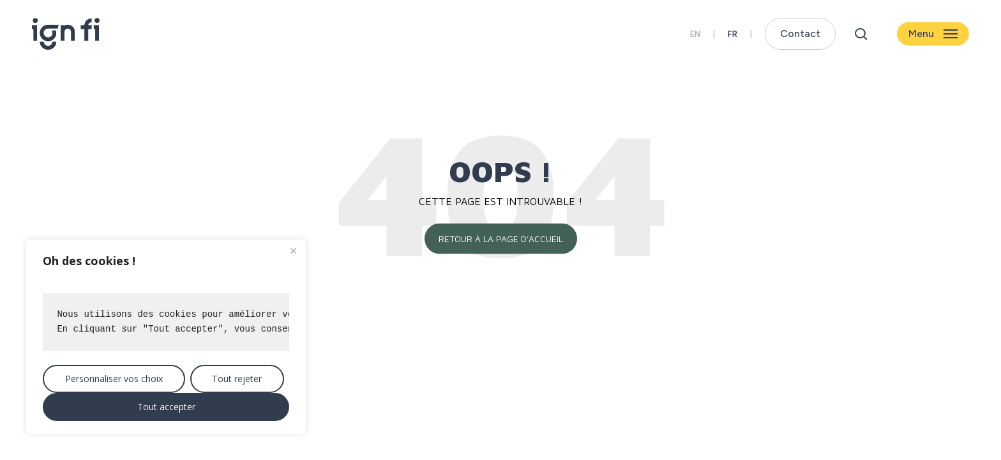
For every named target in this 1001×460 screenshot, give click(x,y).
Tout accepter (166, 407)
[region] (166, 337)
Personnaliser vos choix (114, 378)
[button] (933, 34)
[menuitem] (732, 34)
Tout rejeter (237, 378)
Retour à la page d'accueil (501, 238)
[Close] (293, 250)
